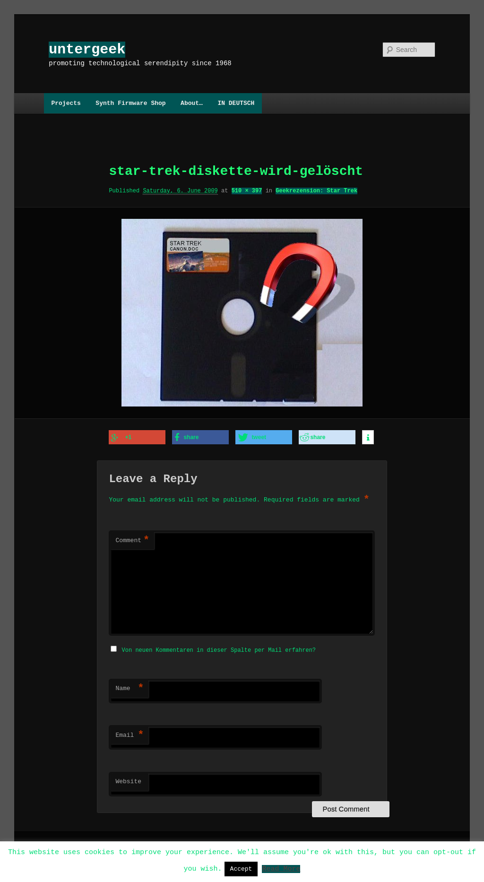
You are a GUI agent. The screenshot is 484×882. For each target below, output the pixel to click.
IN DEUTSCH (235, 103)
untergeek (87, 49)
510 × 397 (247, 191)
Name (129, 687)
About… (192, 103)
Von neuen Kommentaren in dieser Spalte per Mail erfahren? (219, 648)
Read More (281, 868)
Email (129, 733)
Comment (132, 540)
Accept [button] (241, 869)
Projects (65, 103)
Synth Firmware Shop (130, 103)
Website (128, 780)
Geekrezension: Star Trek (316, 191)
